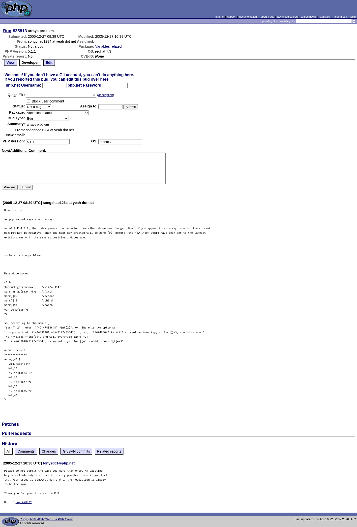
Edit (49, 63)
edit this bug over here (87, 79)
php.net (219, 16)
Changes (49, 451)
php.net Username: (23, 85)
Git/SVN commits (76, 451)
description (105, 95)
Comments (26, 451)
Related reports (109, 451)
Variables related (108, 46)
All (8, 451)
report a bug (267, 16)
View (10, 63)
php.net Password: (85, 85)
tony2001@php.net (59, 463)
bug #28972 (24, 502)
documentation (248, 16)
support (231, 16)
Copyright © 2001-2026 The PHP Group (46, 519)
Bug (7, 30)
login (353, 16)
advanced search (287, 16)
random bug (340, 16)
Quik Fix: (16, 95)
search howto (308, 16)
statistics (325, 16)
